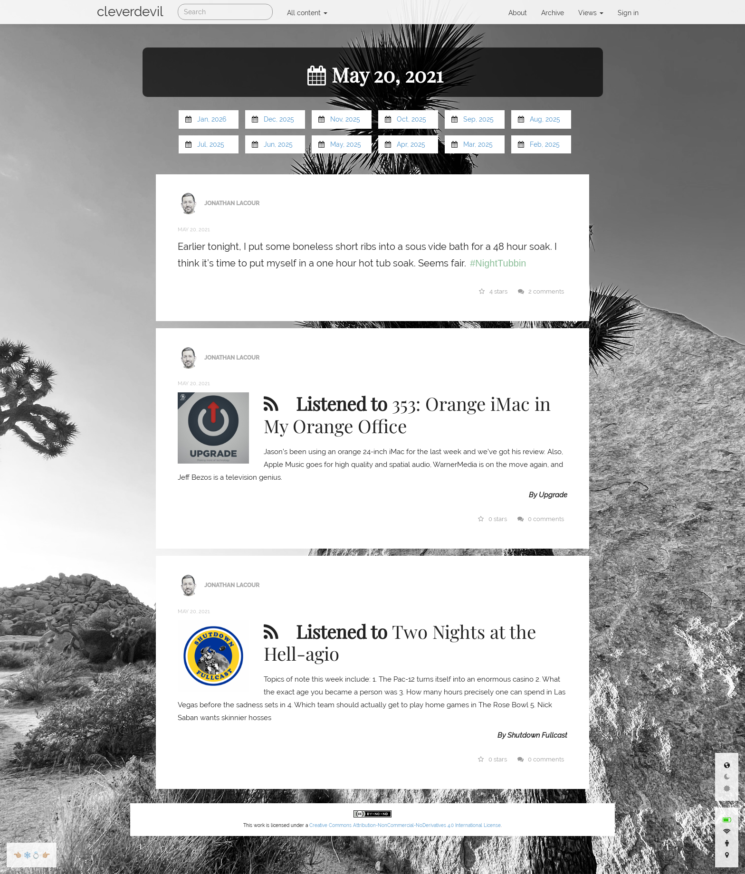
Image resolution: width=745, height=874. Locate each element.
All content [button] (307, 13)
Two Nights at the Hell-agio (400, 642)
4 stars (493, 291)
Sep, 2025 (478, 119)
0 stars (492, 518)
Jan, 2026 (211, 119)
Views (590, 13)
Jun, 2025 (278, 144)
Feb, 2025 (545, 144)
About (517, 13)
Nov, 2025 (345, 119)
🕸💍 (31, 855)
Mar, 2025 (478, 144)
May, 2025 (345, 144)
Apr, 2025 (411, 144)
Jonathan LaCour (231, 203)
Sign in (628, 13)
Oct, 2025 (411, 119)
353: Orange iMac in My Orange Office (407, 414)
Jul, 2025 (210, 144)
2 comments (541, 291)
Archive (552, 13)
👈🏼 (17, 855)
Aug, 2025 (545, 119)
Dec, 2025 (279, 119)
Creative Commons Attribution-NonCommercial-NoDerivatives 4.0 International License (405, 825)
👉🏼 (46, 855)
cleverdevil (130, 11)
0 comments (540, 518)
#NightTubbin (498, 263)
